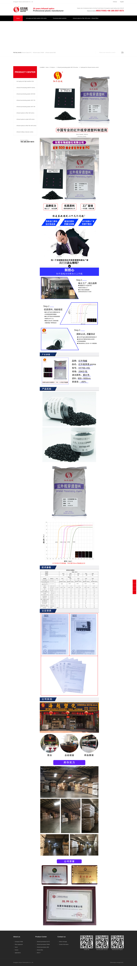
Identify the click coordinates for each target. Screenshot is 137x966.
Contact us (58, 23)
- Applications (17, 952)
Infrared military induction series (24, 132)
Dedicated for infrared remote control (90, 67)
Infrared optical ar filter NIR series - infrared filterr (85, 18)
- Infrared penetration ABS (42, 947)
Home (18, 18)
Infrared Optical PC (27, 52)
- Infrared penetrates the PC (42, 941)
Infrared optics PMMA (38, 52)
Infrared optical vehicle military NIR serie (27, 23)
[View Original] (79, 134)
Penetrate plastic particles (60, 18)
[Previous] (80, 136)
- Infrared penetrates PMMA (42, 944)
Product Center (41, 937)
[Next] (84, 136)
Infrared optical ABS (50, 52)
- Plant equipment (18, 944)
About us (46, 23)
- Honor (15, 947)
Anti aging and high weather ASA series (36, 18)
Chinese (115, 1)
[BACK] (86, 134)
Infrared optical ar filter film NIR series (26, 125)
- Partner (15, 950)
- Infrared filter (39, 950)
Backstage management (117, 962)
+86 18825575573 (134, 585)
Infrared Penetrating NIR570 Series (25, 87)
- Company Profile (18, 941)
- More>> (38, 952)
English (122, 1)
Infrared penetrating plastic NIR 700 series (67, 67)
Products (52, 67)
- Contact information (62, 944)
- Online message (62, 941)
